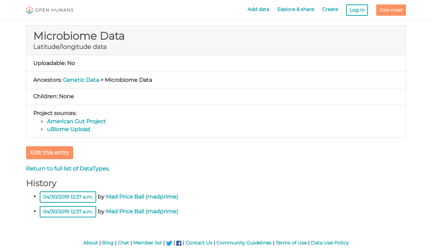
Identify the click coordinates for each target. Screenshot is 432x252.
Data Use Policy (330, 243)
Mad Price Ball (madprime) (142, 196)
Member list (147, 243)
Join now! (391, 10)
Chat (123, 243)
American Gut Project (76, 121)
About (90, 243)
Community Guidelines (243, 243)
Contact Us (199, 243)
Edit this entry (49, 152)
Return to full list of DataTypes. (68, 168)
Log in (357, 10)
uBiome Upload (68, 129)
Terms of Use (291, 243)
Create (330, 9)
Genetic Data (81, 80)
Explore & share (295, 9)
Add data (258, 9)
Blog (108, 243)
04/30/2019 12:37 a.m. (68, 197)
